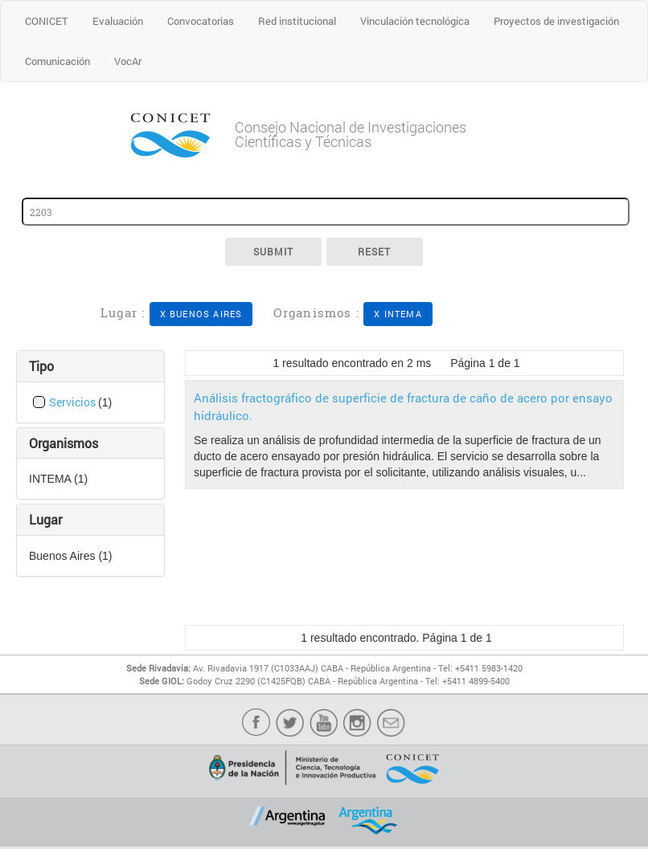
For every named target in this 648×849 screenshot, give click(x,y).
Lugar (45, 519)
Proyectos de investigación (556, 21)
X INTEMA (398, 314)
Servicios (73, 402)
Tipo (41, 365)
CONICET (46, 21)
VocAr (127, 61)
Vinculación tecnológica (415, 21)
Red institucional (297, 21)
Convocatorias (200, 21)
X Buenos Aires (201, 314)
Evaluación (117, 21)
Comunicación (57, 61)
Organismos (63, 443)
